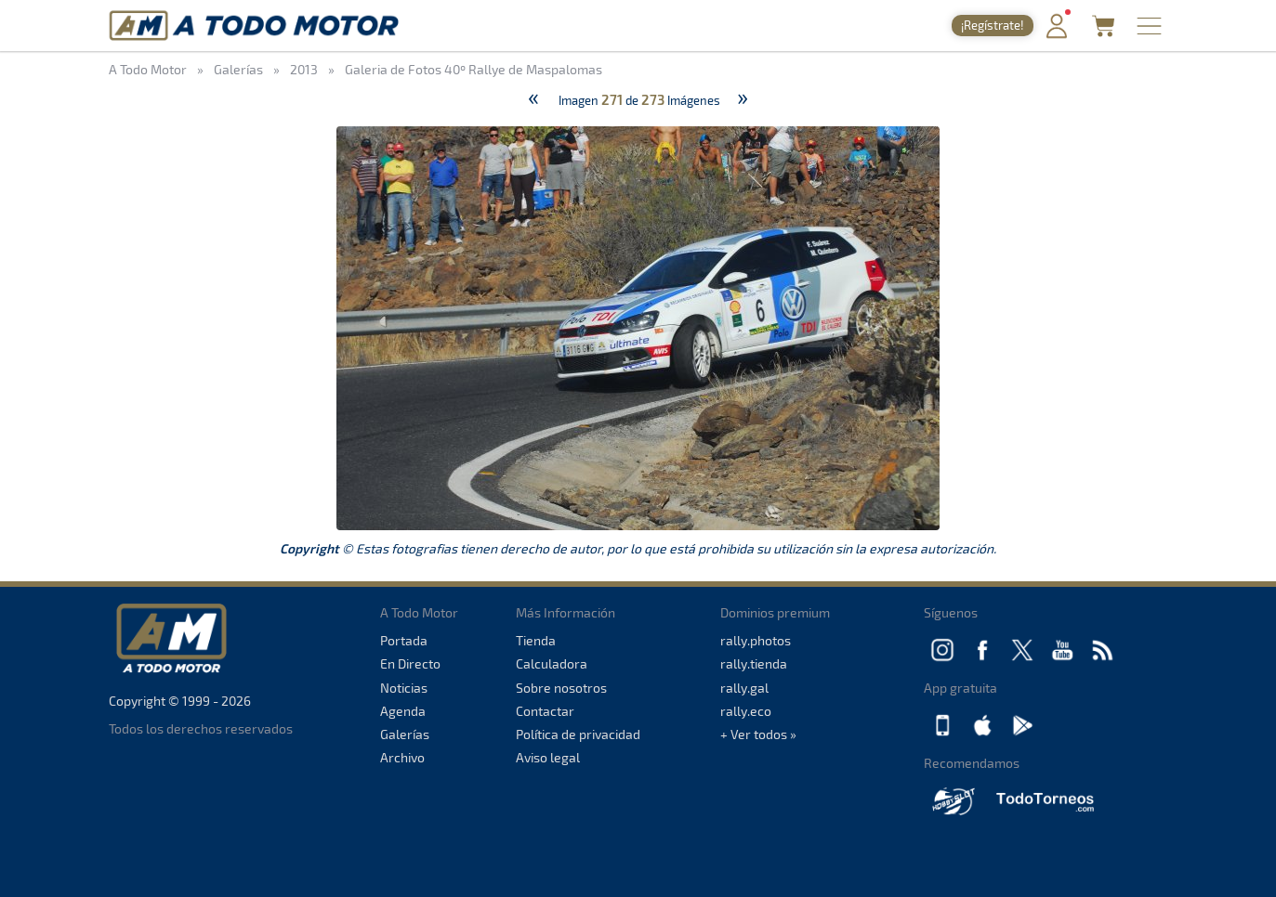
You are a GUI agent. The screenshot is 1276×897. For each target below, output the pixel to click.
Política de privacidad (578, 734)
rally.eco (745, 711)
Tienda (536, 640)
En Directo (410, 663)
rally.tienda (753, 663)
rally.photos (755, 640)
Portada (404, 640)
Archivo (402, 757)
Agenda (403, 711)
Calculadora (551, 663)
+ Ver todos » (758, 734)
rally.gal (744, 688)
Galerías (404, 734)
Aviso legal (548, 757)
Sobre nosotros (561, 688)
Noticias (404, 688)
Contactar (545, 711)
